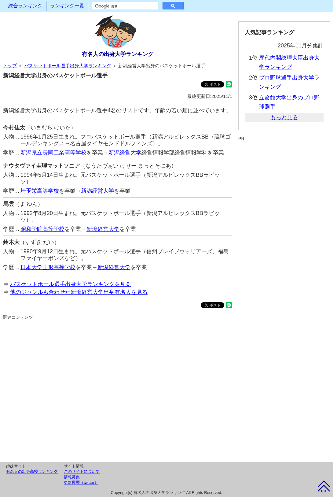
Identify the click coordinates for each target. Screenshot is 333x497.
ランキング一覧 (67, 5)
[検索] (124, 6)
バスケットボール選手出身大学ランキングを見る (70, 284)
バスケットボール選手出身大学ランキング (67, 65)
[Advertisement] (117, 390)
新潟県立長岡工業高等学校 (53, 153)
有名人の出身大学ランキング (117, 54)
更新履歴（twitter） (81, 482)
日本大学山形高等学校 (47, 267)
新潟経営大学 (124, 153)
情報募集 (72, 477)
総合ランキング (25, 5)
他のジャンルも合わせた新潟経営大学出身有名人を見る (79, 292)
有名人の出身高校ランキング (32, 471)
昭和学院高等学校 (42, 229)
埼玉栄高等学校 (39, 191)
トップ (10, 65)
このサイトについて (82, 471)
